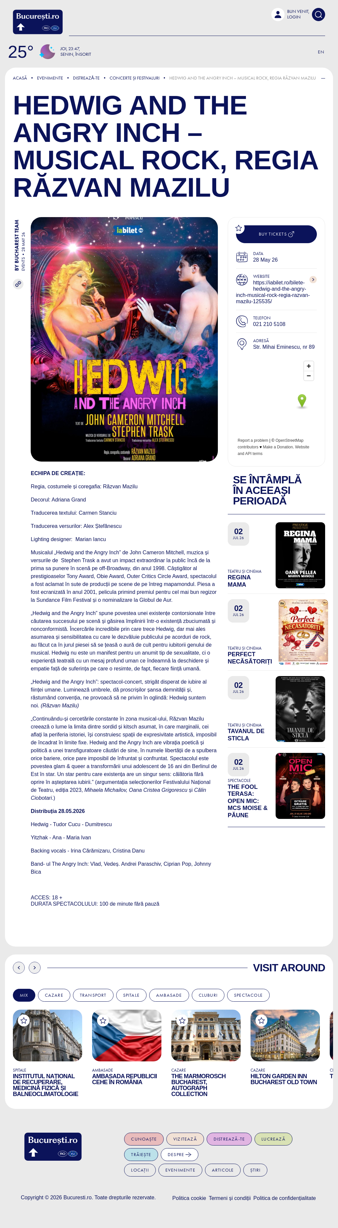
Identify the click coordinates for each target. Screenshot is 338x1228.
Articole (223, 1170)
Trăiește (141, 1154)
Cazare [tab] (54, 995)
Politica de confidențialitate (285, 1198)
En (321, 52)
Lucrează (273, 1139)
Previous (19, 968)
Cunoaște (144, 1139)
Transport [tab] (93, 995)
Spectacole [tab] (248, 995)
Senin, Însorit (75, 54)
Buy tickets (276, 234)
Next (35, 968)
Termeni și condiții (230, 1198)
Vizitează (185, 1139)
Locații (140, 1170)
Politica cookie (189, 1198)
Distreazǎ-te (86, 78)
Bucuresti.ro (77, 1197)
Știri (255, 1170)
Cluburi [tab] (208, 995)
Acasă (20, 78)
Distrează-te (229, 1139)
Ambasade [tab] (169, 995)
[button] (290, 14)
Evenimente (50, 78)
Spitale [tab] (131, 995)
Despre (179, 1154)
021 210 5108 (269, 324)
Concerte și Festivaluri (134, 78)
